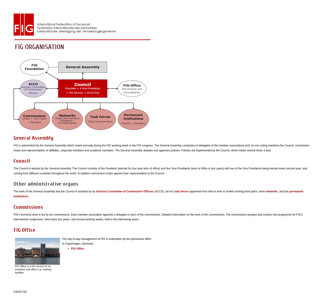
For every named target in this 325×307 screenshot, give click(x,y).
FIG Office (24, 230)
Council (22, 161)
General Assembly (33, 138)
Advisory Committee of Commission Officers (124, 191)
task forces (181, 191)
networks (272, 191)
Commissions (28, 207)
